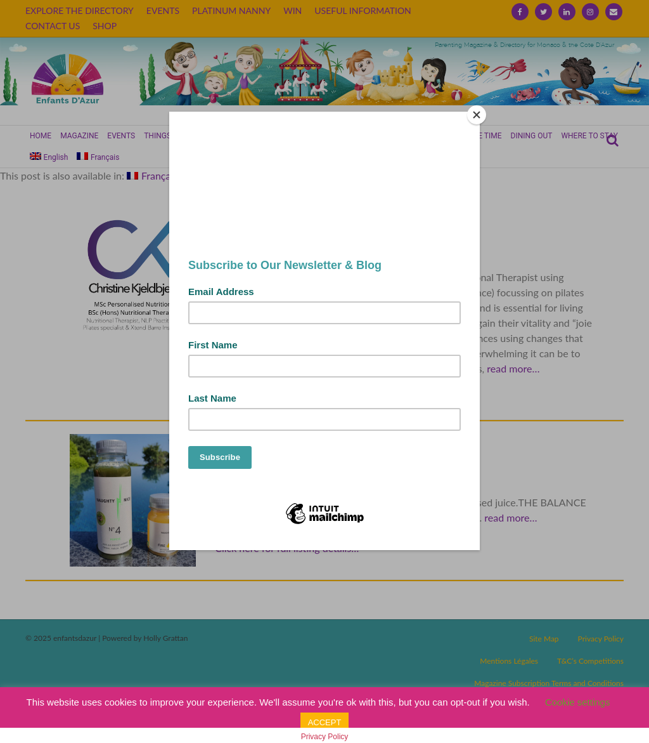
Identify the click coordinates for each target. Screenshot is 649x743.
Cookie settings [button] (577, 702)
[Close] (476, 114)
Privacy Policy (325, 736)
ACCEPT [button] (325, 722)
